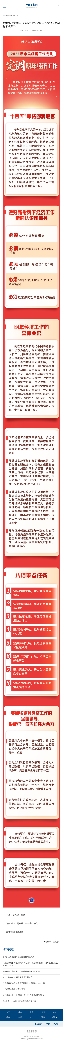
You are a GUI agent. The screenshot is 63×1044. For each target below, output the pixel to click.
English (38, 1024)
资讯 (31, 1012)
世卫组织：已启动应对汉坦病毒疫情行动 (19, 1001)
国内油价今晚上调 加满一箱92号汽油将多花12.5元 (23, 995)
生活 (55, 1012)
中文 (48, 1024)
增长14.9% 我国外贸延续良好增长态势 (19, 957)
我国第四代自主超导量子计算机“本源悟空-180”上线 (24, 983)
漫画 (43, 1017)
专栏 (20, 1017)
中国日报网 (6, 16)
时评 (20, 1012)
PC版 (56, 1024)
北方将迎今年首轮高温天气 (14, 989)
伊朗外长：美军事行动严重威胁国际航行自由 (21, 971)
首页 (8, 1012)
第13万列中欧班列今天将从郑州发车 (18, 977)
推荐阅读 (8, 949)
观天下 (55, 1017)
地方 (31, 1017)
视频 (8, 1017)
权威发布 (14, 16)
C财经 (43, 1012)
